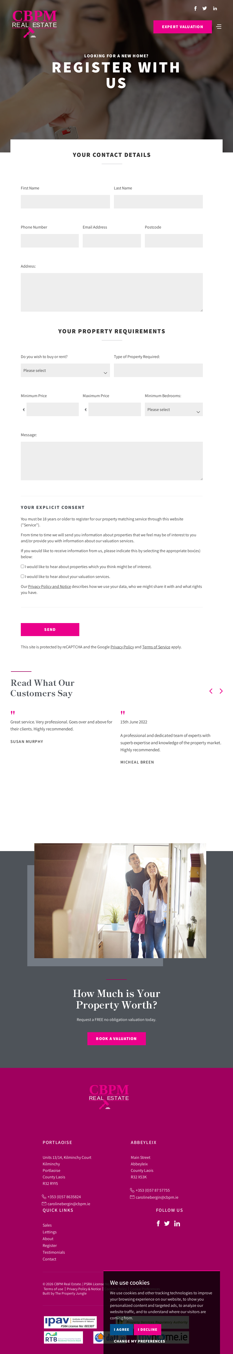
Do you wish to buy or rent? (44, 356)
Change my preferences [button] (139, 1341)
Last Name (123, 187)
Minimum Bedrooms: (163, 395)
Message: (29, 434)
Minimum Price (34, 395)
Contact (49, 1258)
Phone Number (34, 227)
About (48, 1238)
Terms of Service (156, 646)
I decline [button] (147, 1329)
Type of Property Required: (137, 356)
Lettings (50, 1231)
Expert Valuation (182, 26)
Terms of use (53, 1289)
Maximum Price (96, 395)
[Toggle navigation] (218, 26)
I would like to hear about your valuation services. (65, 576)
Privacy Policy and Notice (49, 586)
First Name (30, 187)
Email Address (95, 227)
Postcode (153, 227)
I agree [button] (121, 1329)
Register (50, 1245)
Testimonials (54, 1252)
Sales (47, 1225)
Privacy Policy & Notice (84, 1289)
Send (50, 629)
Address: (28, 266)
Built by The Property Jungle (65, 1293)
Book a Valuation (116, 1038)
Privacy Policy (122, 646)
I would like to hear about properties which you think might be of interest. (86, 566)
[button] (210, 691)
